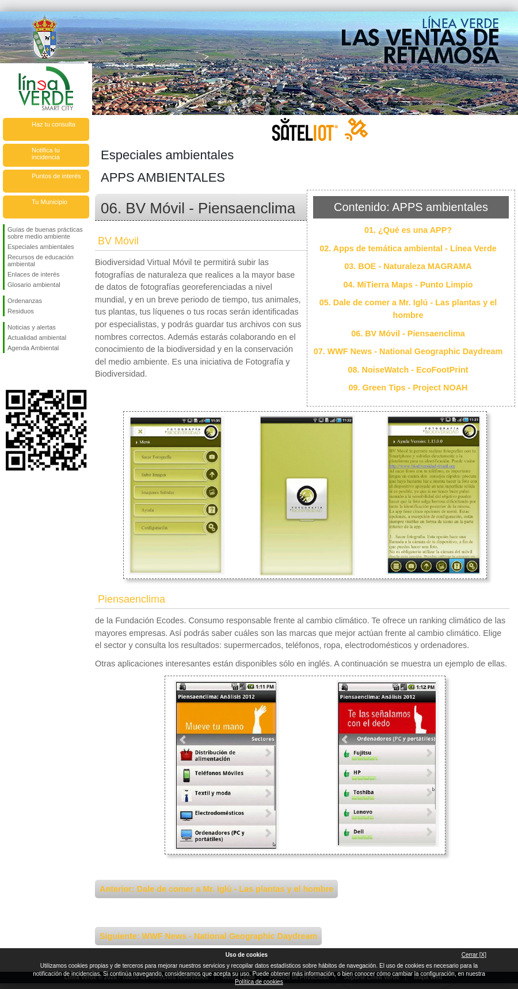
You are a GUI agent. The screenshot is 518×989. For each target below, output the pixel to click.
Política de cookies (259, 982)
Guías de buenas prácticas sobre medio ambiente (45, 233)
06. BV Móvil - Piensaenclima (408, 333)
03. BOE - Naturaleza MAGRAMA (408, 266)
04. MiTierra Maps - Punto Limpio (408, 284)
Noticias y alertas (31, 327)
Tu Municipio (49, 201)
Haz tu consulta (53, 124)
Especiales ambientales (40, 246)
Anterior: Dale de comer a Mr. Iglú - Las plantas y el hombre (216, 889)
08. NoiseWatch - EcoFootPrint (408, 369)
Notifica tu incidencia (46, 153)
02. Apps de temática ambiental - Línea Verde (407, 248)
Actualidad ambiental (36, 337)
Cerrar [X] (474, 955)
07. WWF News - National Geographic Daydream (408, 351)
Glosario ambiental (33, 284)
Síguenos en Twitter (29, 371)
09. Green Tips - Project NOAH (408, 387)
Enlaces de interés (33, 274)
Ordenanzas (24, 300)
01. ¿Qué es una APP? (408, 230)
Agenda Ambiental (33, 347)
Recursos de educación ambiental (40, 260)
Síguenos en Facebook (10, 371)
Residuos (20, 311)
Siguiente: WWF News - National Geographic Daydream (208, 936)
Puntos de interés (56, 175)
